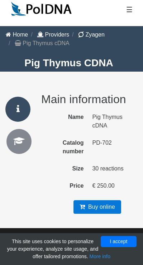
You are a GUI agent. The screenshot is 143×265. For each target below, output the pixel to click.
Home (17, 35)
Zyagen (91, 35)
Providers (53, 35)
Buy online (97, 207)
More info (100, 256)
